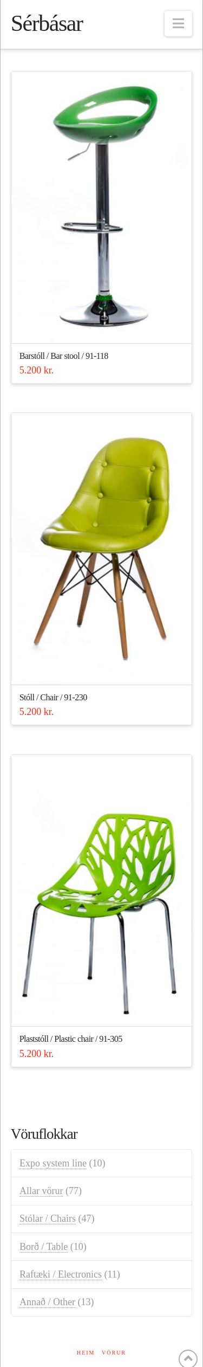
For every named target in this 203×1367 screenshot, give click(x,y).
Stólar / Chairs (47, 1218)
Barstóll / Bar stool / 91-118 (63, 356)
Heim (86, 1353)
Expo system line (53, 1163)
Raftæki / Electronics (60, 1274)
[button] (178, 23)
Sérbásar (47, 23)
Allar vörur (41, 1190)
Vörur (114, 1353)
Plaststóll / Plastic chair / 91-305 (70, 1039)
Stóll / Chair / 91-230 (53, 697)
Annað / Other (47, 1302)
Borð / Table (43, 1246)
